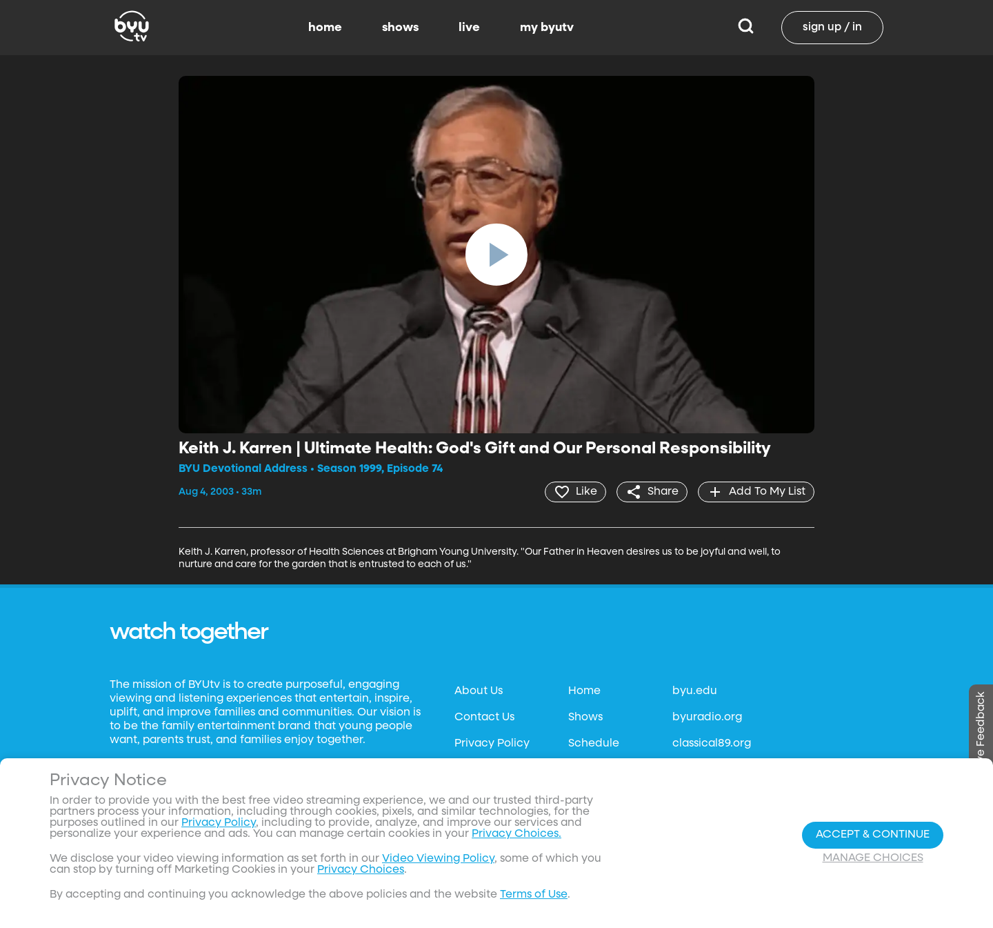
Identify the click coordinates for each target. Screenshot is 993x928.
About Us (478, 691)
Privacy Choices (360, 870)
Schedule (593, 743)
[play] (496, 255)
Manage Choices (873, 858)
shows (400, 27)
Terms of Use (534, 894)
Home (584, 691)
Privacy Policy (492, 743)
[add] (756, 492)
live (469, 27)
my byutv (547, 27)
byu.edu (694, 691)
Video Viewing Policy (438, 859)
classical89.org (711, 743)
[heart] (575, 492)
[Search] (746, 27)
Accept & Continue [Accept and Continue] (873, 834)
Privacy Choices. (516, 834)
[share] (652, 492)
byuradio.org (707, 717)
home (325, 27)
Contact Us (484, 717)
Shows (585, 717)
